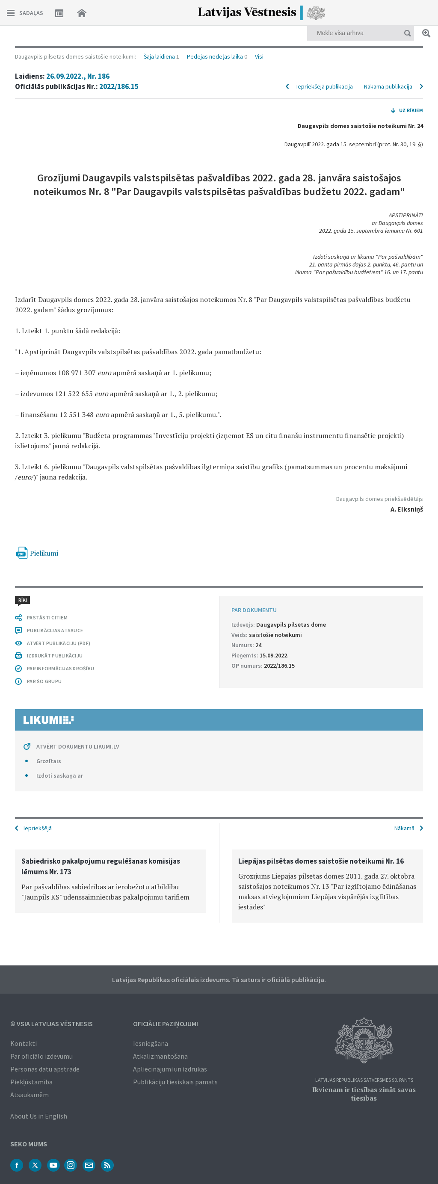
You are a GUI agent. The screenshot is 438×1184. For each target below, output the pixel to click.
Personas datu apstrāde (45, 1069)
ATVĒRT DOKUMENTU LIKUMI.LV (77, 746)
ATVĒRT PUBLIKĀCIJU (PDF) (58, 643)
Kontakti (23, 1043)
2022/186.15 (119, 86)
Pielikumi (44, 553)
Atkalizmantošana (160, 1056)
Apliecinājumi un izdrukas (170, 1069)
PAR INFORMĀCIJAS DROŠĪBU (60, 668)
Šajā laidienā (159, 56)
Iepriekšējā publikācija (324, 86)
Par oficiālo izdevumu (41, 1056)
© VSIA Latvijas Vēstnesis (51, 1023)
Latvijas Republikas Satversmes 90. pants (364, 1080)
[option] (110, 881)
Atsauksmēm (29, 1094)
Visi (259, 56)
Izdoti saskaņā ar (59, 775)
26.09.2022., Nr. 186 (78, 76)
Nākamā (404, 828)
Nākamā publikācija (388, 86)
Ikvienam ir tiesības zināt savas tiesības (364, 1093)
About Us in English (38, 1116)
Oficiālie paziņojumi (165, 1023)
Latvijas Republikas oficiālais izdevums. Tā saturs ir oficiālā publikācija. (219, 979)
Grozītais (48, 761)
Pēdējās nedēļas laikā (215, 56)
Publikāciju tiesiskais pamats (175, 1081)
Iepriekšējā (38, 828)
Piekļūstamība (31, 1081)
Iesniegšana (150, 1043)
